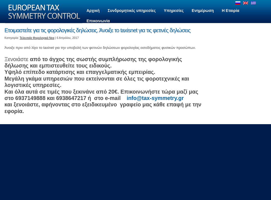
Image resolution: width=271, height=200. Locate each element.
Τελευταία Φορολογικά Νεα (37, 37)
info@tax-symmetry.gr (156, 98)
